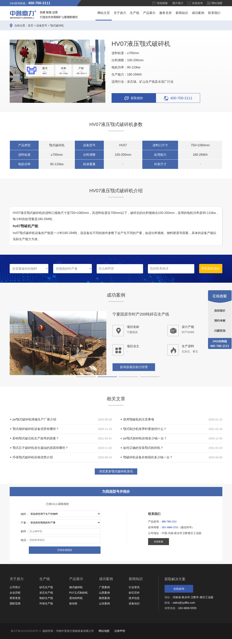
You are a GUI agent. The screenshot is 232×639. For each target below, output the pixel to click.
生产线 (134, 12)
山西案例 (104, 592)
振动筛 (73, 603)
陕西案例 (104, 598)
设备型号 (41, 25)
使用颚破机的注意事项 (138, 419)
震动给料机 (76, 598)
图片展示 (177, 3)
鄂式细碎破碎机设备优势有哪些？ (36, 429)
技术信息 (134, 598)
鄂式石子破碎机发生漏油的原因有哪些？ (40, 447)
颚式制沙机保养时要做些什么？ (144, 429)
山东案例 (104, 603)
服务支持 (165, 12)
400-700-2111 (178, 98)
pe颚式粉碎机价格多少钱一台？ (145, 438)
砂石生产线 (46, 587)
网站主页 (103, 12)
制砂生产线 (46, 598)
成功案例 (198, 12)
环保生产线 (46, 603)
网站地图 (217, 3)
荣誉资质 (15, 598)
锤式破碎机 (76, 587)
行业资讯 (134, 587)
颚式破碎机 (57, 25)
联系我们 (214, 12)
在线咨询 (197, 3)
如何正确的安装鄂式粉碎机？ (143, 447)
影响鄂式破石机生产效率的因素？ (36, 438)
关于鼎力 (120, 12)
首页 (30, 25)
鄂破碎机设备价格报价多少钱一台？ (148, 457)
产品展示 (149, 12)
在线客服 (158, 541)
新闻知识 (182, 12)
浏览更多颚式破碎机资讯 (116, 471)
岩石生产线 (46, 592)
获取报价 (134, 98)
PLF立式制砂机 (78, 592)
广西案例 (104, 587)
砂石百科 (134, 592)
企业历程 (15, 592)
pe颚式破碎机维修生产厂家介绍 (34, 419)
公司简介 (15, 587)
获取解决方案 (175, 579)
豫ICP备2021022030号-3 (26, 630)
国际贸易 (15, 603)
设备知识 (134, 603)
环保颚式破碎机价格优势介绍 (33, 457)
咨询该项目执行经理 (134, 367)
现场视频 (162, 3)
